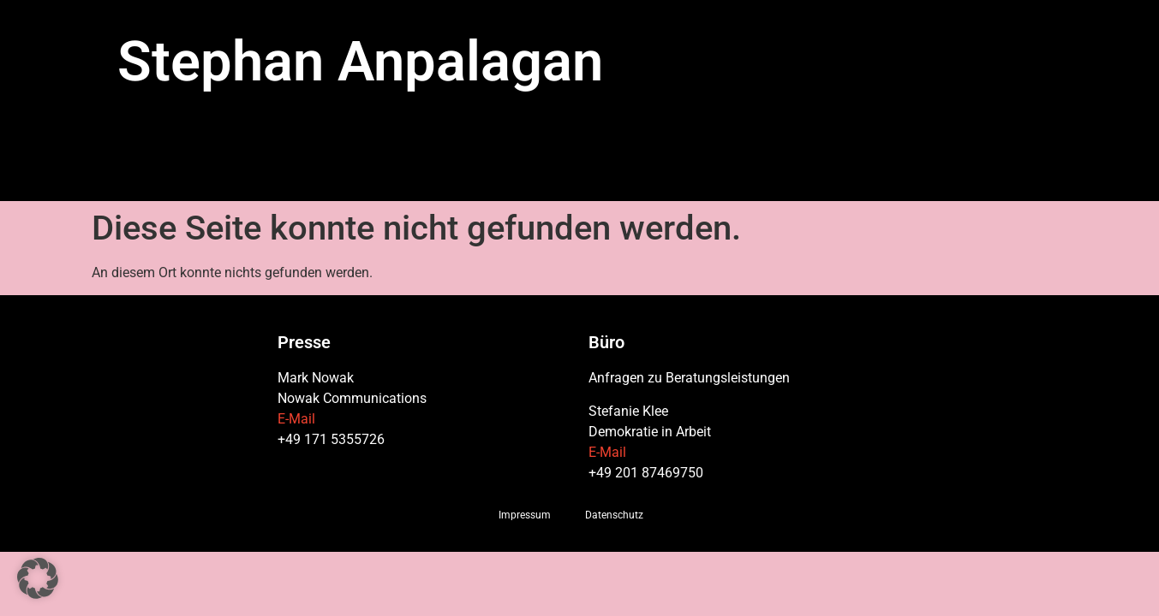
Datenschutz (614, 515)
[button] (37, 578)
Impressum (525, 515)
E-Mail (296, 419)
